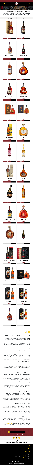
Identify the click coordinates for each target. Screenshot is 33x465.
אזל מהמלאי (20, 243)
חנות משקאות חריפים (9, 423)
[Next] (24, 332)
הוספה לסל (20, 38)
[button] (23, 18)
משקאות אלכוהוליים (18, 377)
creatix (14, 463)
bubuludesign (10, 463)
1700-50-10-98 (21, 457)
